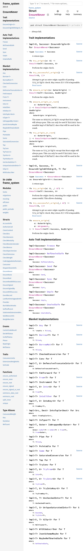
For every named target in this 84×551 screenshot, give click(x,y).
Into (45, 386)
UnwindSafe (53, 304)
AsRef (41, 430)
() (42, 75)
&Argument (43, 226)
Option (47, 107)
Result (32, 63)
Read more (37, 85)
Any (41, 325)
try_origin (39, 61)
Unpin (50, 291)
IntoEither (45, 396)
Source (32, 18)
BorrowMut (45, 344)
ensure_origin (40, 90)
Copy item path (48, 15)
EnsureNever (41, 47)
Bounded (38, 513)
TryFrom (47, 469)
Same (41, 450)
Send (49, 266)
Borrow (43, 335)
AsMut (52, 430)
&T (57, 188)
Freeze (51, 245)
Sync (49, 279)
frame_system (35, 8)
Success (39, 52)
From (41, 377)
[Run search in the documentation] (55, 4)
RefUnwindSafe (55, 253)
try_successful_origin (45, 72)
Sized (48, 331)
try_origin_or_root (43, 133)
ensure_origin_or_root (45, 102)
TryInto (47, 478)
